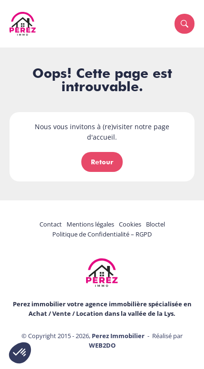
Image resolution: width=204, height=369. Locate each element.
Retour (102, 162)
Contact (50, 224)
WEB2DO (102, 345)
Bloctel (155, 224)
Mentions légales (90, 224)
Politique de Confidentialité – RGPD (102, 234)
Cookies (130, 224)
